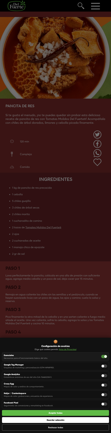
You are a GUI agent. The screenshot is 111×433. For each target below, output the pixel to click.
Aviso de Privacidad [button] (67, 349)
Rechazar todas (55, 427)
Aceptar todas (55, 413)
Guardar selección (55, 420)
